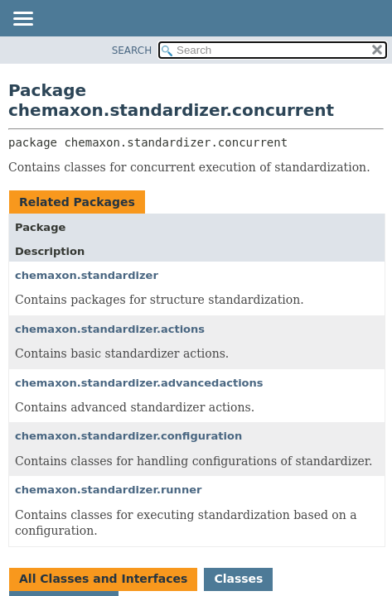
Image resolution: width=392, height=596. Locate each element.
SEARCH (132, 50)
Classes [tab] (238, 578)
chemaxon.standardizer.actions (110, 329)
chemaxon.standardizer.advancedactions (139, 383)
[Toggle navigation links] (22, 19)
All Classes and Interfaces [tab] (103, 578)
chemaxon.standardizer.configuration (128, 436)
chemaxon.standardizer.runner (108, 489)
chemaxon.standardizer (86, 275)
